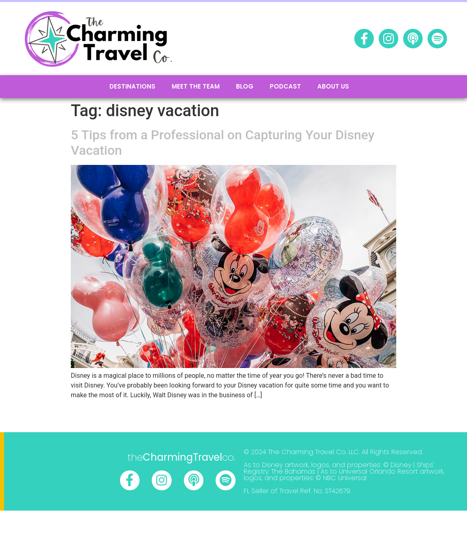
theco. (181, 457)
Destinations (132, 86)
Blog (244, 86)
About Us (333, 86)
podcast (285, 86)
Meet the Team (196, 86)
